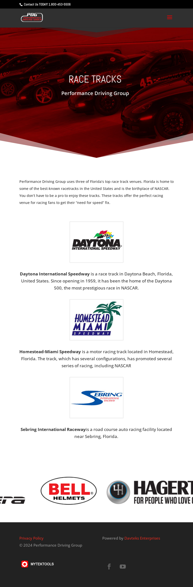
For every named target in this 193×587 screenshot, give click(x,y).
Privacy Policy (31, 538)
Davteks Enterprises (142, 538)
